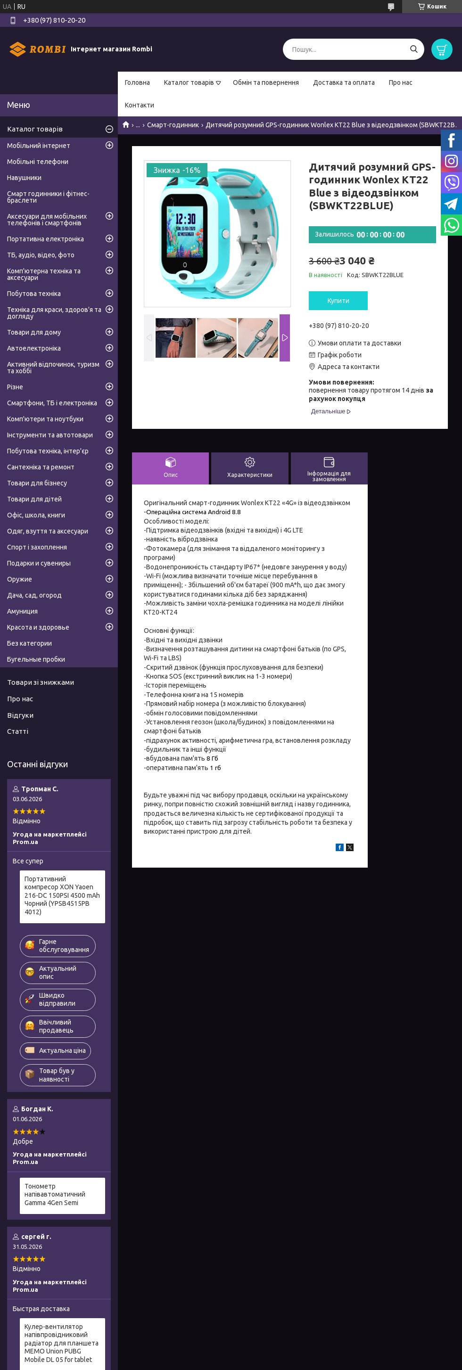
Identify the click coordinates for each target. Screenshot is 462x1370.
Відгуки (20, 715)
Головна (137, 82)
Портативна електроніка (45, 239)
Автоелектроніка (34, 348)
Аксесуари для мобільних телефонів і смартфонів (47, 220)
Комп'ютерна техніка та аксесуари (44, 274)
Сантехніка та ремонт (40, 467)
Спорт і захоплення (37, 547)
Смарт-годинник (173, 125)
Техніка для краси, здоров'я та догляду (54, 313)
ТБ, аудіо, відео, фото (40, 255)
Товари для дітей (34, 499)
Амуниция (22, 611)
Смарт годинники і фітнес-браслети (48, 197)
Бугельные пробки (36, 659)
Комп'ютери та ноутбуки (45, 419)
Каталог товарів (189, 82)
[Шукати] (413, 49)
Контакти (139, 105)
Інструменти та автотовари (50, 435)
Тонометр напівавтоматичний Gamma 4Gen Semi (55, 1194)
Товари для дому (34, 332)
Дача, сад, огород (34, 595)
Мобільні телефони (37, 161)
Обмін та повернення (266, 82)
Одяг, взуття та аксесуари (47, 531)
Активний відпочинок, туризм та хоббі (53, 368)
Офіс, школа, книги (36, 515)
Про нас (400, 82)
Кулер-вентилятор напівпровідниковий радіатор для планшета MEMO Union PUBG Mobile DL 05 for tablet (62, 1343)
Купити (338, 300)
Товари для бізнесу (37, 483)
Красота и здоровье (38, 627)
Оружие (19, 579)
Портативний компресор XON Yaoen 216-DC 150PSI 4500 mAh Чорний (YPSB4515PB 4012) (62, 895)
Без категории (29, 643)
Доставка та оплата (344, 82)
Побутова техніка (34, 293)
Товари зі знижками (40, 682)
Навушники (24, 177)
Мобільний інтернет (38, 145)
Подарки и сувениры (39, 563)
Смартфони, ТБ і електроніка (52, 403)
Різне (15, 387)
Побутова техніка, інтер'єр (48, 451)
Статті (17, 731)
